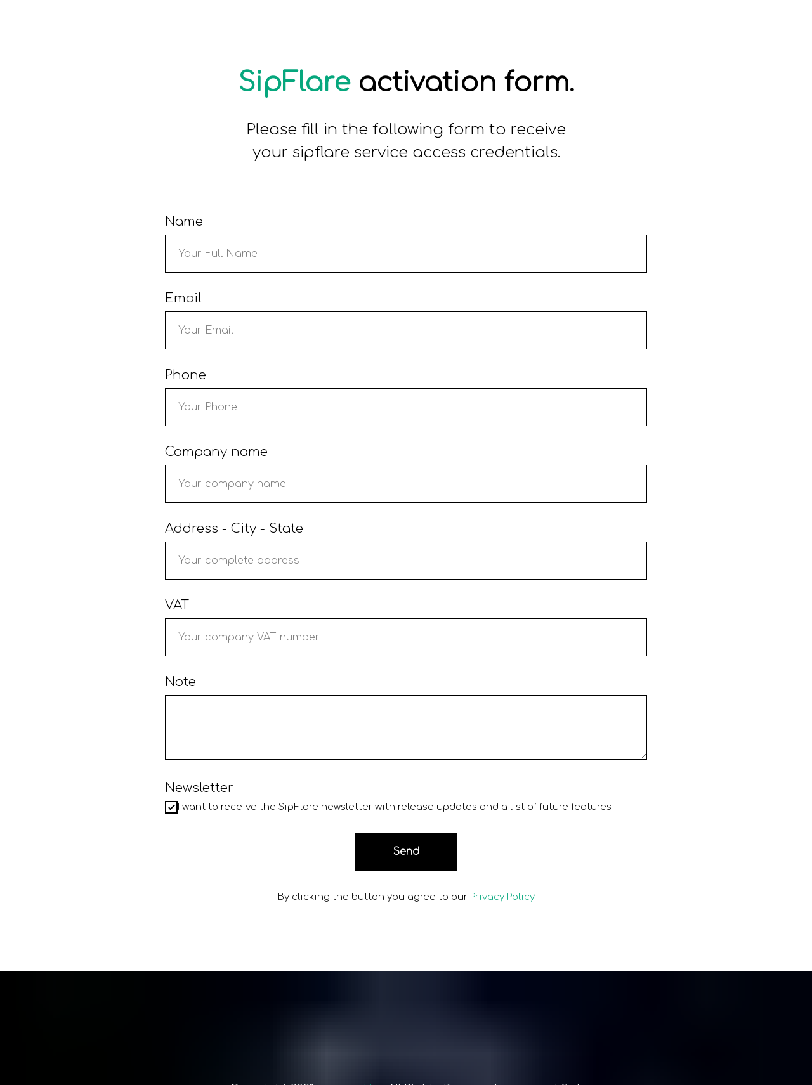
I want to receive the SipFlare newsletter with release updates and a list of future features (388, 807)
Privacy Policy (502, 897)
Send (406, 851)
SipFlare (294, 83)
